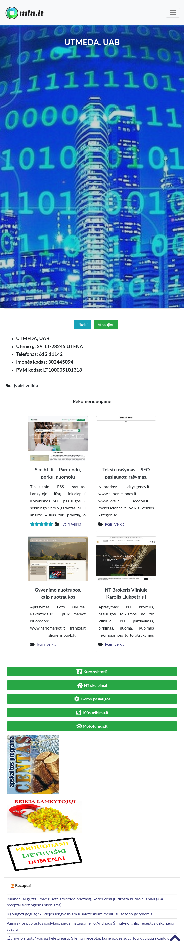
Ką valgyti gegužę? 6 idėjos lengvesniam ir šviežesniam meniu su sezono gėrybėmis (79, 913)
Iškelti (82, 324)
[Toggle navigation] (173, 13)
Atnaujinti (105, 324)
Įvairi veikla (71, 523)
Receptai (23, 885)
